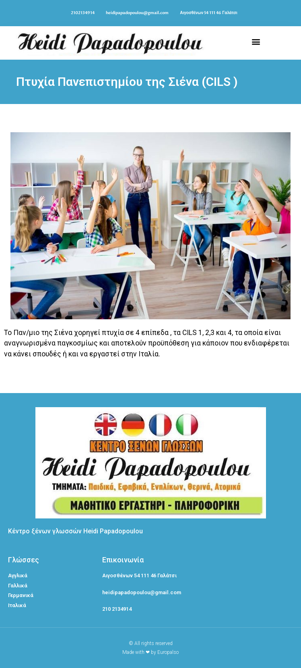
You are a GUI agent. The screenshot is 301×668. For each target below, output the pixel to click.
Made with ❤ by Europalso (150, 652)
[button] (255, 41)
